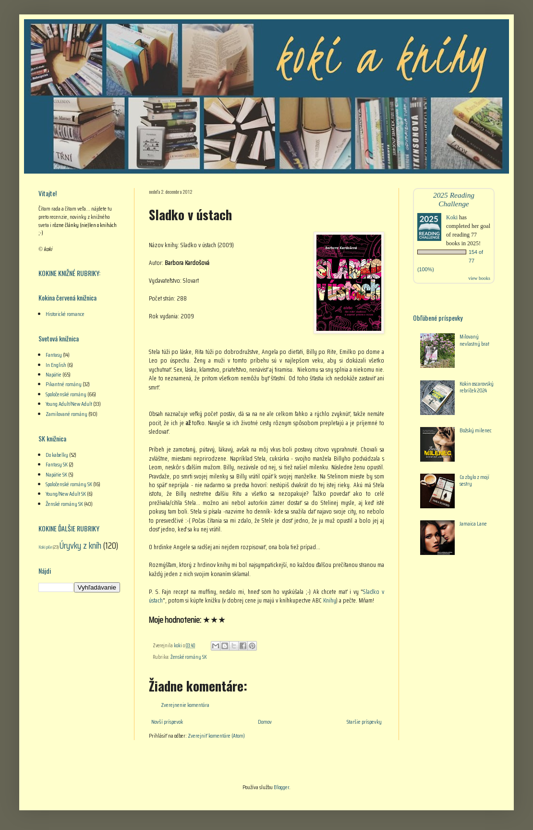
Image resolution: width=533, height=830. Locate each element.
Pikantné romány (64, 384)
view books (479, 278)
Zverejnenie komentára (185, 704)
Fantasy (54, 354)
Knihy (329, 600)
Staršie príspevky (364, 721)
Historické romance (65, 313)
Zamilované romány (66, 413)
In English (56, 364)
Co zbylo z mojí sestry (474, 480)
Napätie (53, 374)
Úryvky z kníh (80, 545)
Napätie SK (56, 474)
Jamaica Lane (473, 523)
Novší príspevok (167, 721)
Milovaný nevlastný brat (474, 340)
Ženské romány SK (188, 657)
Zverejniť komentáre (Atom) (216, 735)
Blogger (281, 787)
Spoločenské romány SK (69, 484)
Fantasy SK (57, 464)
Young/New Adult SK (66, 493)
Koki (452, 217)
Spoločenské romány (66, 394)
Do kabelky (57, 454)
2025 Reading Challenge (453, 199)
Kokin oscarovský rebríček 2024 (477, 387)
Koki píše (45, 547)
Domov (265, 721)
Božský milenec (476, 430)
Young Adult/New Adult (69, 403)
